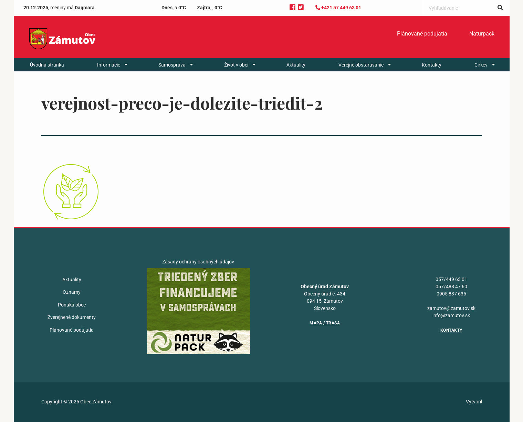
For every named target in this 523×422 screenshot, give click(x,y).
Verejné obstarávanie (361, 65)
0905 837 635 (451, 294)
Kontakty (431, 65)
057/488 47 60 (451, 286)
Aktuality (295, 65)
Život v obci (236, 65)
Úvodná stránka (47, 65)
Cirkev (481, 65)
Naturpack (481, 33)
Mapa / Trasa (325, 323)
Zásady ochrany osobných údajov (198, 261)
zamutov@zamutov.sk (451, 308)
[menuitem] (422, 34)
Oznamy (72, 292)
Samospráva (172, 65)
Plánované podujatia (422, 33)
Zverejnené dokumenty (72, 317)
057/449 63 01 (451, 279)
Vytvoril (474, 401)
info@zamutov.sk (451, 315)
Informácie (108, 65)
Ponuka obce (72, 305)
